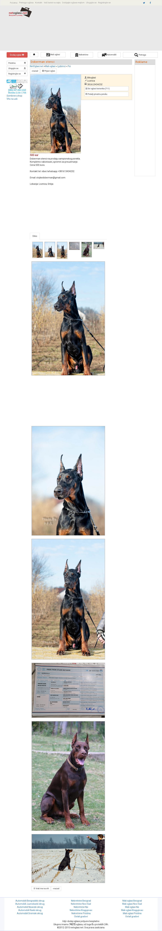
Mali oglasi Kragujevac (132, 910)
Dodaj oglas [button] (17, 55)
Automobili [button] (109, 54)
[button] (34, 54)
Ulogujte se (91, 2)
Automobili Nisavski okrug (30, 907)
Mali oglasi (50, 66)
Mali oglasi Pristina (132, 913)
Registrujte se (104, 2)
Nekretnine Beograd (81, 900)
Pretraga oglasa (26, 2)
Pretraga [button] (140, 55)
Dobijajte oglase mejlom (73, 2)
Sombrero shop (14, 95)
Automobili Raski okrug (29, 910)
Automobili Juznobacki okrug (29, 904)
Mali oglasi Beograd (132, 900)
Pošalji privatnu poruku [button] (96, 94)
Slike (34, 236)
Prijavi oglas (48, 71)
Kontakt (38, 2)
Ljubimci (61, 66)
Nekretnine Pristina (81, 913)
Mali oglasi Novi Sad (132, 904)
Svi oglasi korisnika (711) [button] (97, 89)
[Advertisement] (100, 28)
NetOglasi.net (36, 66)
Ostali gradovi (81, 916)
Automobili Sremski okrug (30, 913)
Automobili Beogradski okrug (30, 900)
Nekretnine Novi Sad (81, 904)
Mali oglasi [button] (53, 54)
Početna (13, 3)
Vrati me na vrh (41, 888)
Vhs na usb (12, 99)
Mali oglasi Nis (132, 907)
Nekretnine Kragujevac (81, 910)
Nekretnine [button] (81, 55)
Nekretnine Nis (81, 907)
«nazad (35, 71)
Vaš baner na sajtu (52, 2)
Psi (69, 66)
